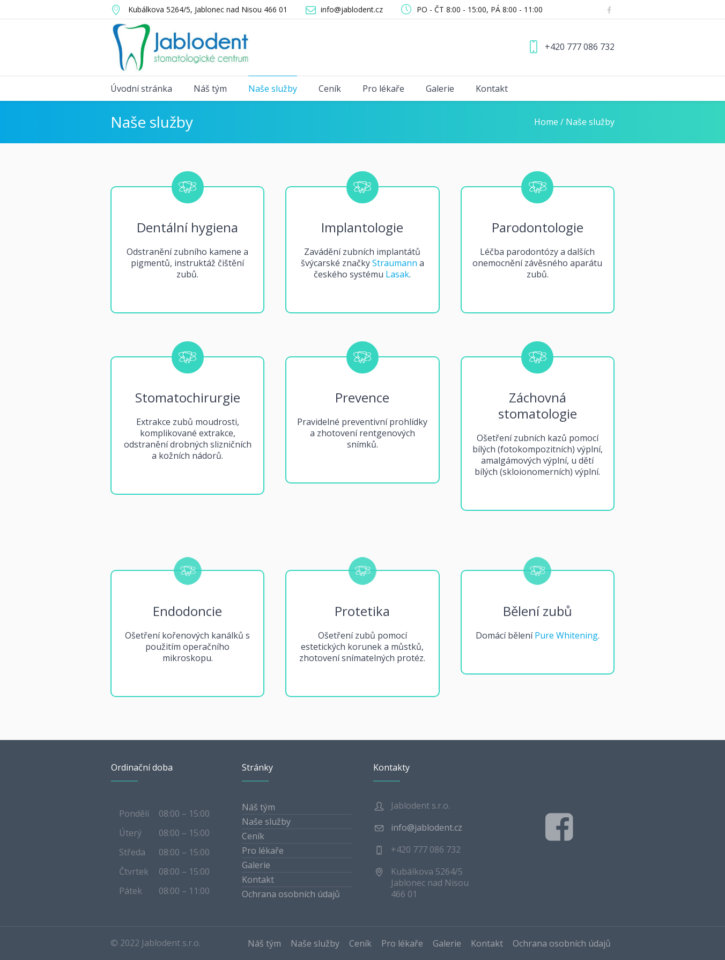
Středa (132, 852)
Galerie (256, 865)
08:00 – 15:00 (184, 813)
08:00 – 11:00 (184, 891)
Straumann (394, 263)
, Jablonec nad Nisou (207, 9)
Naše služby (266, 821)
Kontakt (258, 879)
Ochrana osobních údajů (291, 894)
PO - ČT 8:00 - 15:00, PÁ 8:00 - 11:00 (480, 9)
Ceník (253, 836)
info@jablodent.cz (352, 9)
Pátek (130, 891)
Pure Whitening (566, 635)
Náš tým (258, 807)
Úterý (130, 833)
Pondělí (134, 813)
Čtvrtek (134, 871)
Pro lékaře (263, 850)
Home (546, 122)
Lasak (397, 274)
